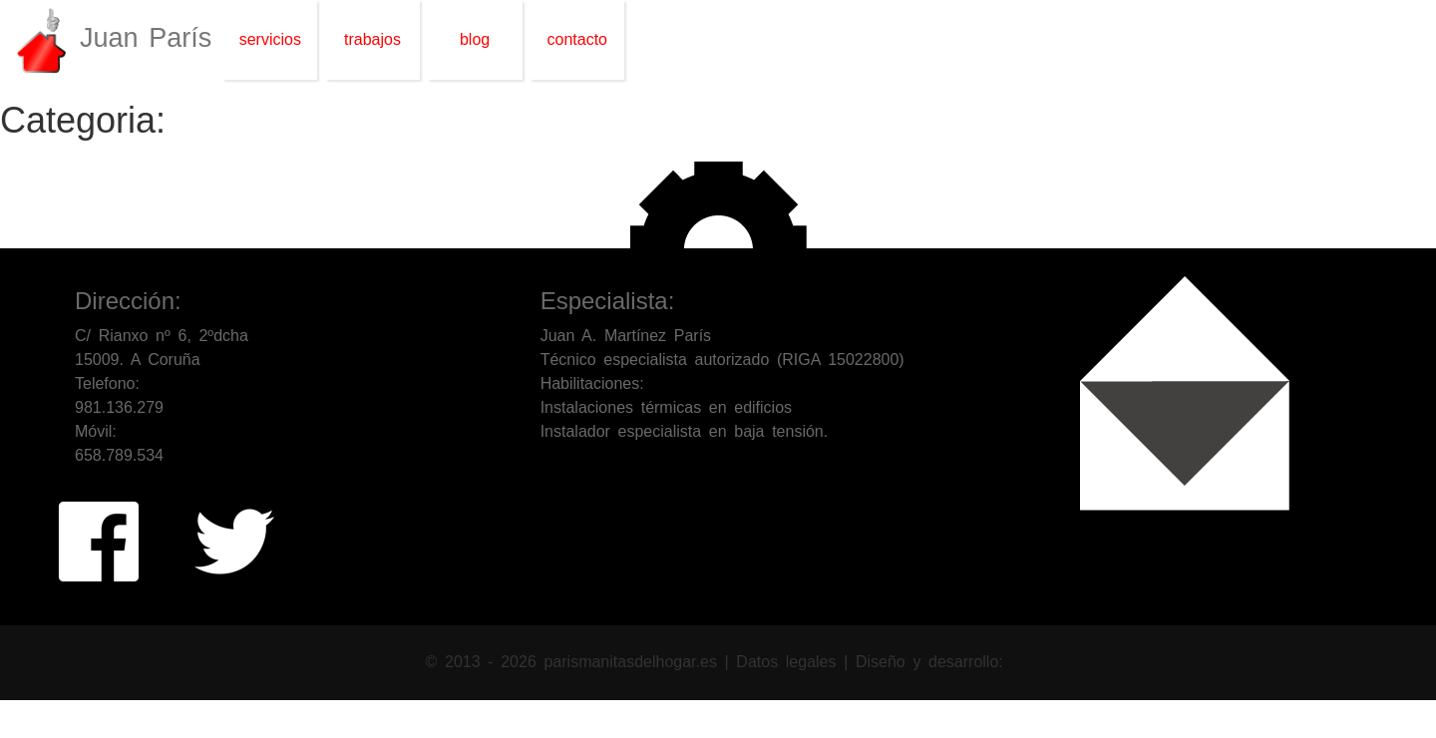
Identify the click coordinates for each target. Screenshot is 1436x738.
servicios (270, 39)
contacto (577, 39)
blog (475, 39)
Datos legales (790, 661)
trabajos (372, 39)
